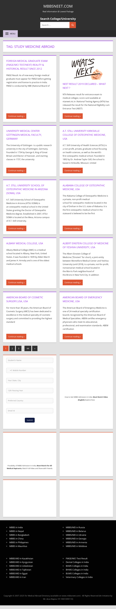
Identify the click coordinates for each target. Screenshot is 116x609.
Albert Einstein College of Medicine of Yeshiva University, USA (85, 247)
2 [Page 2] (12, 352)
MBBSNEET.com (58, 6)
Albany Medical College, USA (27, 243)
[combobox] (9, 374)
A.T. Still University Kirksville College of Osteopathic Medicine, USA (84, 134)
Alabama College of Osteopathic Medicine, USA (82, 187)
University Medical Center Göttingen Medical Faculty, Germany (26, 134)
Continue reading (15, 116)
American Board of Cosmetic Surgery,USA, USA (27, 303)
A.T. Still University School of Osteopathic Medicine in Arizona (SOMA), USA (28, 189)
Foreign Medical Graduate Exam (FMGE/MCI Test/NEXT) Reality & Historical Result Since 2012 (26, 66)
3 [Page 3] (18, 352)
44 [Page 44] (28, 352)
